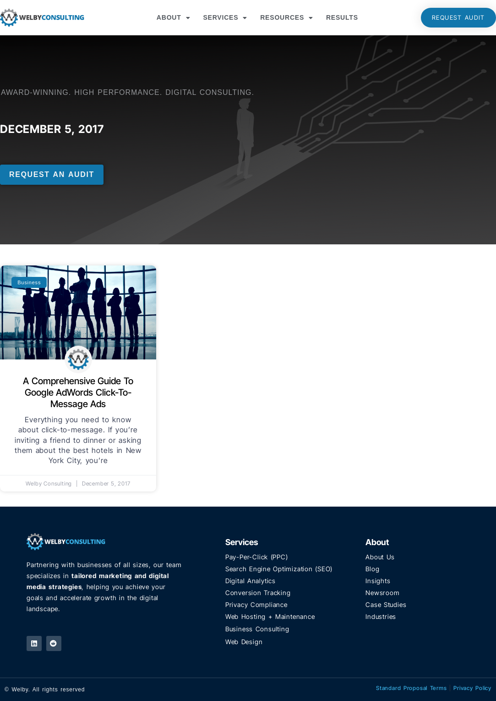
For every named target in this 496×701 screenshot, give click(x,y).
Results (342, 17)
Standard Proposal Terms (411, 687)
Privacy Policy (472, 687)
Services (225, 18)
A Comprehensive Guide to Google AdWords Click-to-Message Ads (78, 392)
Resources (286, 18)
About (174, 18)
